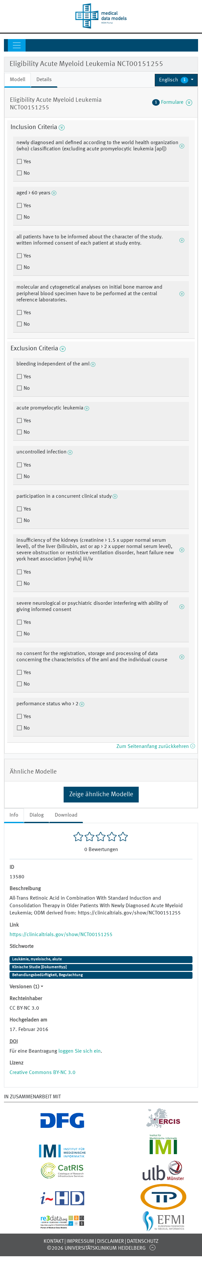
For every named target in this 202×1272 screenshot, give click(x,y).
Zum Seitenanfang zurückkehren (155, 746)
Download (66, 815)
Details (44, 79)
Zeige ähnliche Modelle (101, 794)
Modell (17, 79)
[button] (176, 80)
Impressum (80, 1241)
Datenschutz (142, 1241)
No (26, 173)
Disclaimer (110, 1241)
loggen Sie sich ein (79, 1051)
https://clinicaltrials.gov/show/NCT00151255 (61, 934)
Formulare (172, 102)
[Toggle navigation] (17, 45)
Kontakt (54, 1241)
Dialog (37, 815)
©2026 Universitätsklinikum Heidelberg (96, 1248)
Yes (26, 161)
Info (14, 815)
